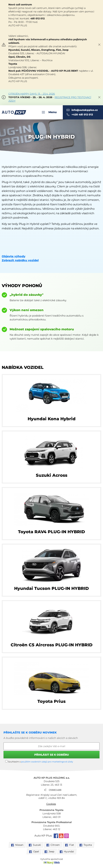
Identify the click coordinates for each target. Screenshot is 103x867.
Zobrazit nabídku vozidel (20, 260)
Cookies (51, 803)
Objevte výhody (13, 256)
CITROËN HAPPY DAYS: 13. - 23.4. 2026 (31, 93)
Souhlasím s (39, 761)
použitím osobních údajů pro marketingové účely (47, 761)
